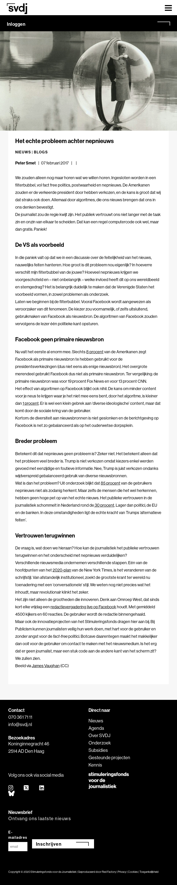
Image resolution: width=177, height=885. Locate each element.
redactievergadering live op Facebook (83, 606)
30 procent (104, 505)
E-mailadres (17, 835)
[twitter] (26, 788)
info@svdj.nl (20, 724)
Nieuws (95, 721)
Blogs (41, 152)
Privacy (122, 872)
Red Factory (109, 872)
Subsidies (98, 750)
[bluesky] (11, 794)
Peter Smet (25, 163)
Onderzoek (99, 743)
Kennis (95, 765)
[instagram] (11, 788)
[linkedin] (41, 788)
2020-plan (62, 570)
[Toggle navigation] (168, 7)
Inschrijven (49, 844)
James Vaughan (46, 665)
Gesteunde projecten (109, 757)
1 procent (31, 403)
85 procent (110, 483)
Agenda (96, 728)
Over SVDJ (99, 735)
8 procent (94, 351)
